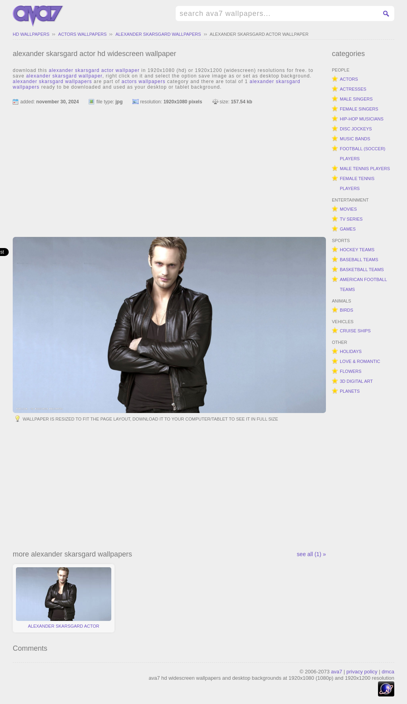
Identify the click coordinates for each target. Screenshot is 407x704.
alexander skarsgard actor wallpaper (259, 34)
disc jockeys (356, 128)
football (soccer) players (363, 153)
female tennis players (357, 183)
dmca (388, 672)
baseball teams (359, 259)
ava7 (336, 672)
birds (346, 310)
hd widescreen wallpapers (38, 16)
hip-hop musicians (362, 118)
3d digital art (356, 381)
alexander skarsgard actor (63, 597)
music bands (355, 138)
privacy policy (362, 672)
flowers (350, 371)
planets (350, 391)
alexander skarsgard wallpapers (158, 34)
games (348, 229)
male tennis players (365, 168)
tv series (351, 219)
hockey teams (357, 249)
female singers (359, 109)
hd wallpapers (31, 34)
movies (348, 209)
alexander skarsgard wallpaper (64, 76)
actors (349, 79)
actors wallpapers (82, 34)
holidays (351, 351)
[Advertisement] (169, 167)
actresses (353, 89)
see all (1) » (311, 554)
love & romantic (360, 361)
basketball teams (362, 269)
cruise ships (355, 330)
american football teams (363, 284)
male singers (356, 99)
